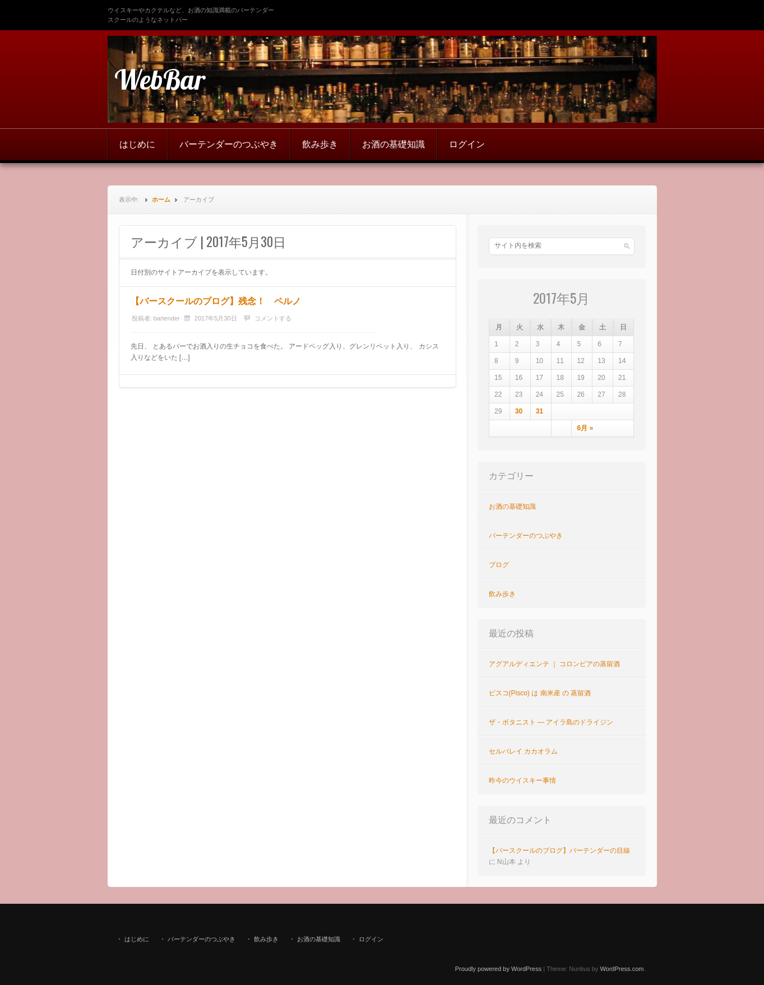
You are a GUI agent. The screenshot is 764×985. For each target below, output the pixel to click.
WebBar (159, 79)
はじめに (137, 144)
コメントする (272, 318)
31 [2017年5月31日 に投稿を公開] (539, 411)
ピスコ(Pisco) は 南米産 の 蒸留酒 (540, 693)
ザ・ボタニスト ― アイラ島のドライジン (551, 722)
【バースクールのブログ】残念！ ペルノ (216, 301)
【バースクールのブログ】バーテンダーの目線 (559, 850)
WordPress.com (621, 968)
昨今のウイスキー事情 (522, 780)
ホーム (161, 199)
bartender (167, 318)
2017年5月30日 (216, 318)
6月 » (585, 428)
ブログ (499, 565)
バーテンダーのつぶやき (228, 144)
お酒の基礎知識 (393, 144)
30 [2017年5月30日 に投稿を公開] (518, 411)
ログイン (467, 144)
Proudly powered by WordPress (498, 968)
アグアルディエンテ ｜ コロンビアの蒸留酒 (555, 664)
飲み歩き (320, 144)
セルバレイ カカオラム (523, 751)
